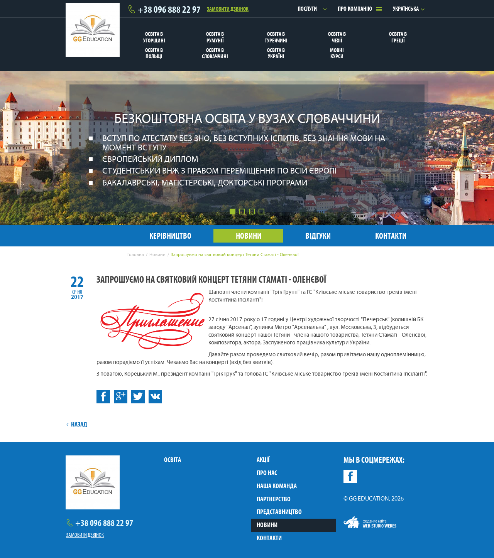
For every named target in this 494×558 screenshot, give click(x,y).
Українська (406, 8)
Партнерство (274, 499)
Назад (76, 424)
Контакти (269, 538)
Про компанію (355, 8)
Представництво (279, 511)
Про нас (267, 473)
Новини (267, 525)
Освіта (172, 459)
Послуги (307, 8)
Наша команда (277, 486)
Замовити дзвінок (228, 8)
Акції (263, 459)
